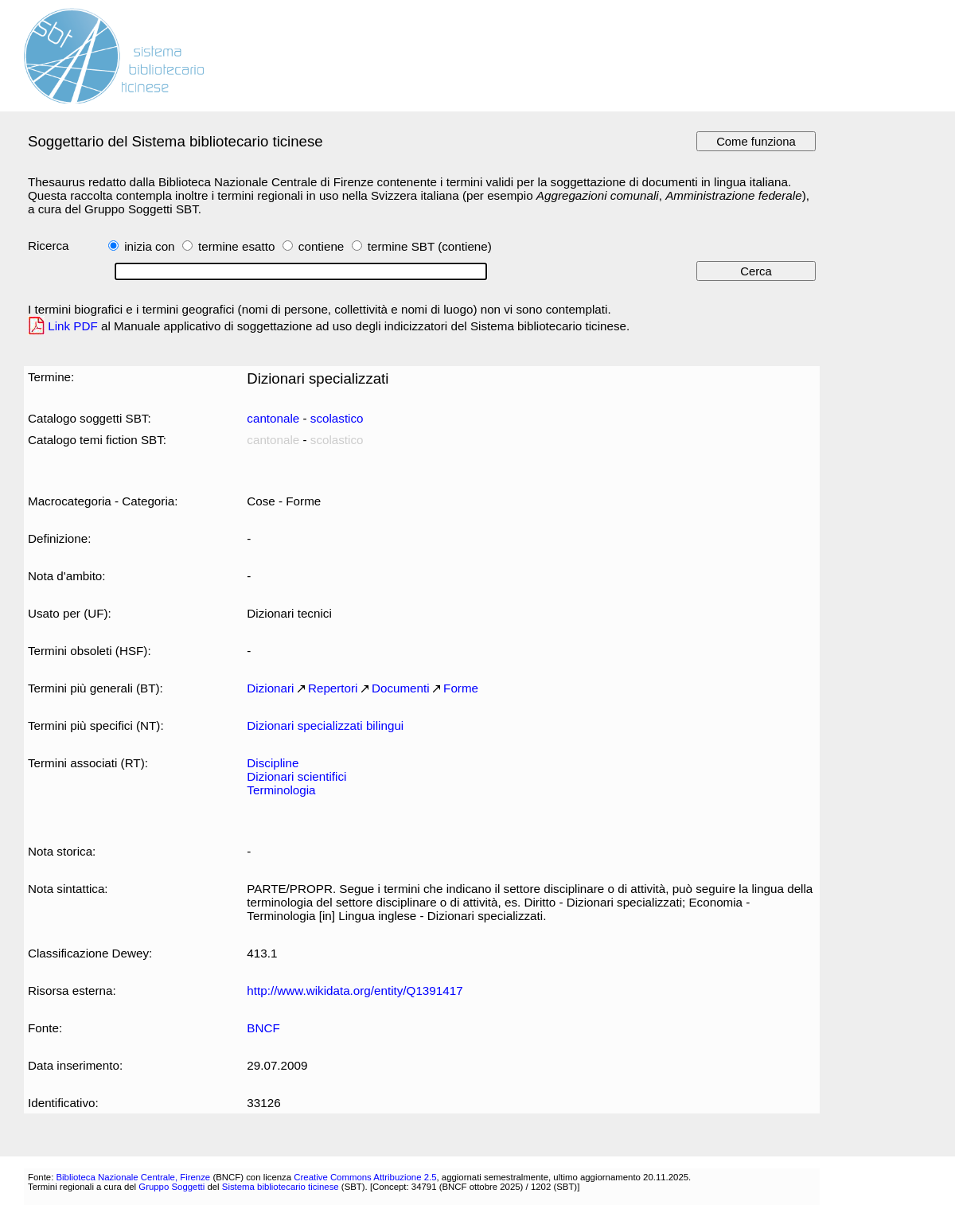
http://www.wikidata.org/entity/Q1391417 (354, 990)
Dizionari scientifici (296, 776)
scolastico (337, 418)
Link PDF (73, 326)
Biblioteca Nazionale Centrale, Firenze (133, 1177)
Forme (460, 688)
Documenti (401, 688)
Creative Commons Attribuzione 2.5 (365, 1177)
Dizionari (270, 688)
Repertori (333, 688)
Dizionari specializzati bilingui (325, 725)
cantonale (273, 418)
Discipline (272, 763)
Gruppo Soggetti (171, 1186)
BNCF (263, 1028)
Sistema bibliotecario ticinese (280, 1186)
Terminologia (281, 790)
